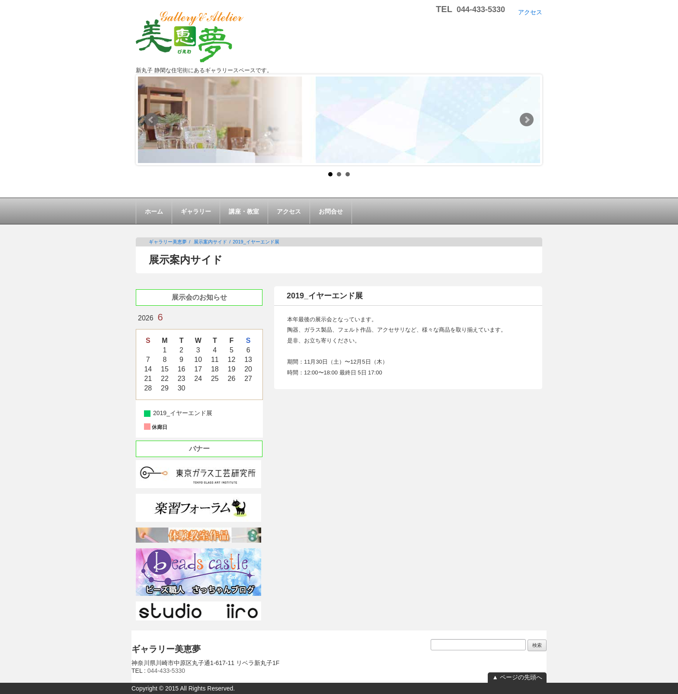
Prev (151, 120)
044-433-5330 (166, 670)
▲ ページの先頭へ (517, 677)
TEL (470, 9)
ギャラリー (196, 211)
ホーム (154, 211)
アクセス (530, 12)
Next (527, 120)
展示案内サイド (210, 241)
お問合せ (331, 211)
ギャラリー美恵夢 (168, 241)
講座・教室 (244, 211)
